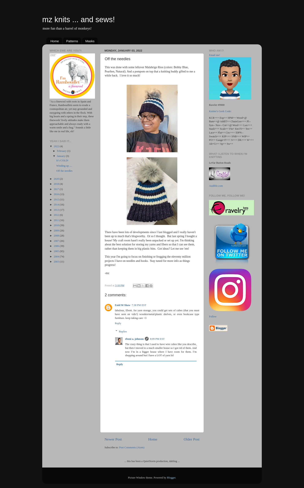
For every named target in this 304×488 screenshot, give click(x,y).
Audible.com (216, 185)
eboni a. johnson (134, 338)
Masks (89, 41)
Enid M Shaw (122, 305)
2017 (57, 189)
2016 (57, 194)
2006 (57, 246)
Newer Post (113, 439)
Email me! (214, 55)
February (62, 151)
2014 (57, 204)
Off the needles (64, 170)
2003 (57, 261)
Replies (123, 331)
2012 (57, 214)
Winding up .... (64, 165)
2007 (57, 240)
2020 (57, 178)
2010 (57, 225)
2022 (57, 146)
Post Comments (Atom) (131, 447)
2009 (57, 230)
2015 (57, 199)
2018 (57, 183)
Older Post (192, 439)
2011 (57, 220)
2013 (57, 209)
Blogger (171, 477)
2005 (57, 251)
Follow (213, 316)
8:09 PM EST (157, 338)
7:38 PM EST (139, 305)
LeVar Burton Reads (220, 162)
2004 (57, 256)
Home (54, 41)
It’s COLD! (62, 160)
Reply (118, 323)
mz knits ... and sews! (78, 19)
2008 (57, 235)
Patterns (72, 41)
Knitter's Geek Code (220, 111)
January (61, 156)
